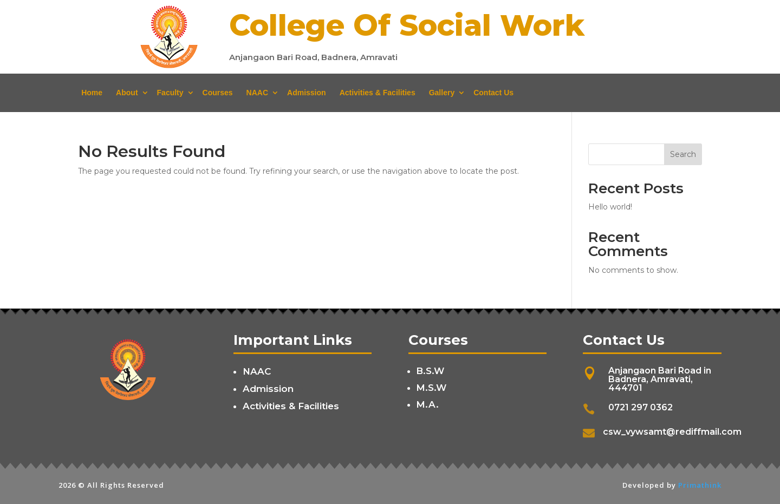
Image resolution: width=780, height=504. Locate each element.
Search (683, 154)
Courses (218, 92)
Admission (306, 92)
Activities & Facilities (377, 92)
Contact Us (493, 92)
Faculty (170, 92)
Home (91, 92)
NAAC (257, 92)
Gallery (441, 92)
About (127, 92)
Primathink (700, 485)
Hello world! (610, 207)
